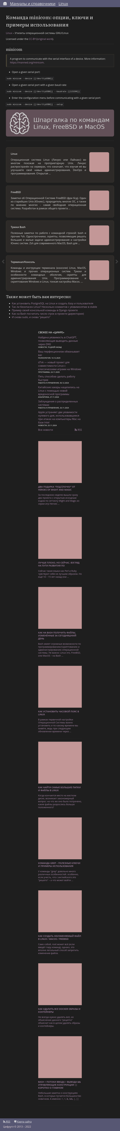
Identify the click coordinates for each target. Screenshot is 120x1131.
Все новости (45, 429)
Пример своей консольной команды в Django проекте (45, 310)
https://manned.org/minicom (27, 63)
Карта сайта (23, 1121)
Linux (63, 3)
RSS (78, 429)
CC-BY (32, 39)
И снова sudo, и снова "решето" (31, 316)
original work (45, 39)
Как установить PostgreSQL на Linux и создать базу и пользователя (53, 303)
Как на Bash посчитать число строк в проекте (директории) (48, 313)
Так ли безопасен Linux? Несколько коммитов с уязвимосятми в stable (55, 306)
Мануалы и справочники (32, 3)
